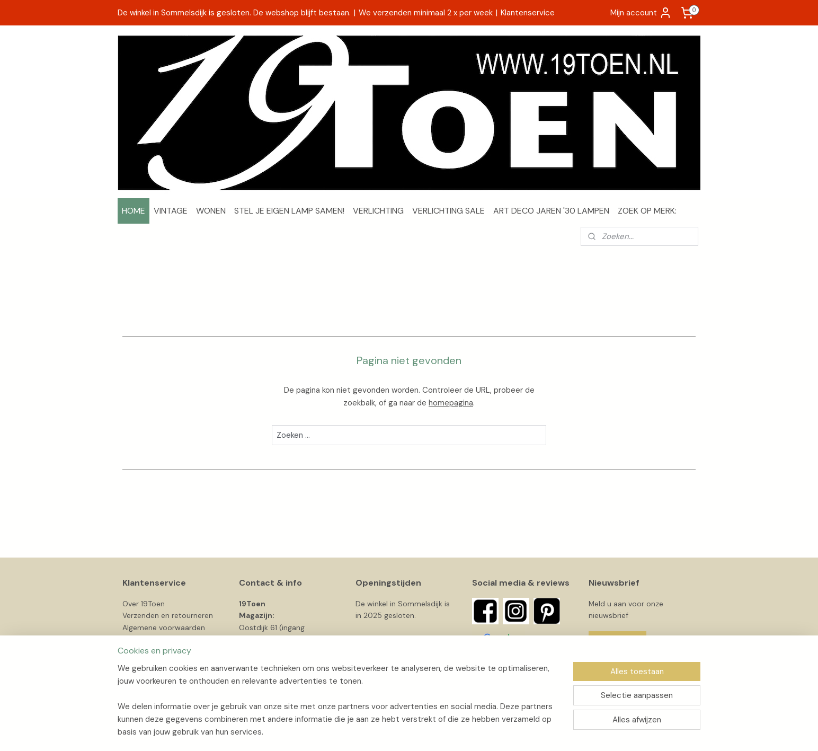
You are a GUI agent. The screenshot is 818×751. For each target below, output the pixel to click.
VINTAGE (171, 210)
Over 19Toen (143, 603)
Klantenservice (528, 12)
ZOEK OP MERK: (647, 210)
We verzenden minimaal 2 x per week (426, 12)
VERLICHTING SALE (448, 210)
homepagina (451, 402)
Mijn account (641, 12)
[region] (339, 706)
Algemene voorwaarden (163, 627)
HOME (133, 210)
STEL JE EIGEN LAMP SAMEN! (289, 210)
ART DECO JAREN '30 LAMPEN (551, 210)
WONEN (211, 210)
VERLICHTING (378, 210)
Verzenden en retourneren (167, 615)
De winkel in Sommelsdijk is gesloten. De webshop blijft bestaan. (234, 12)
